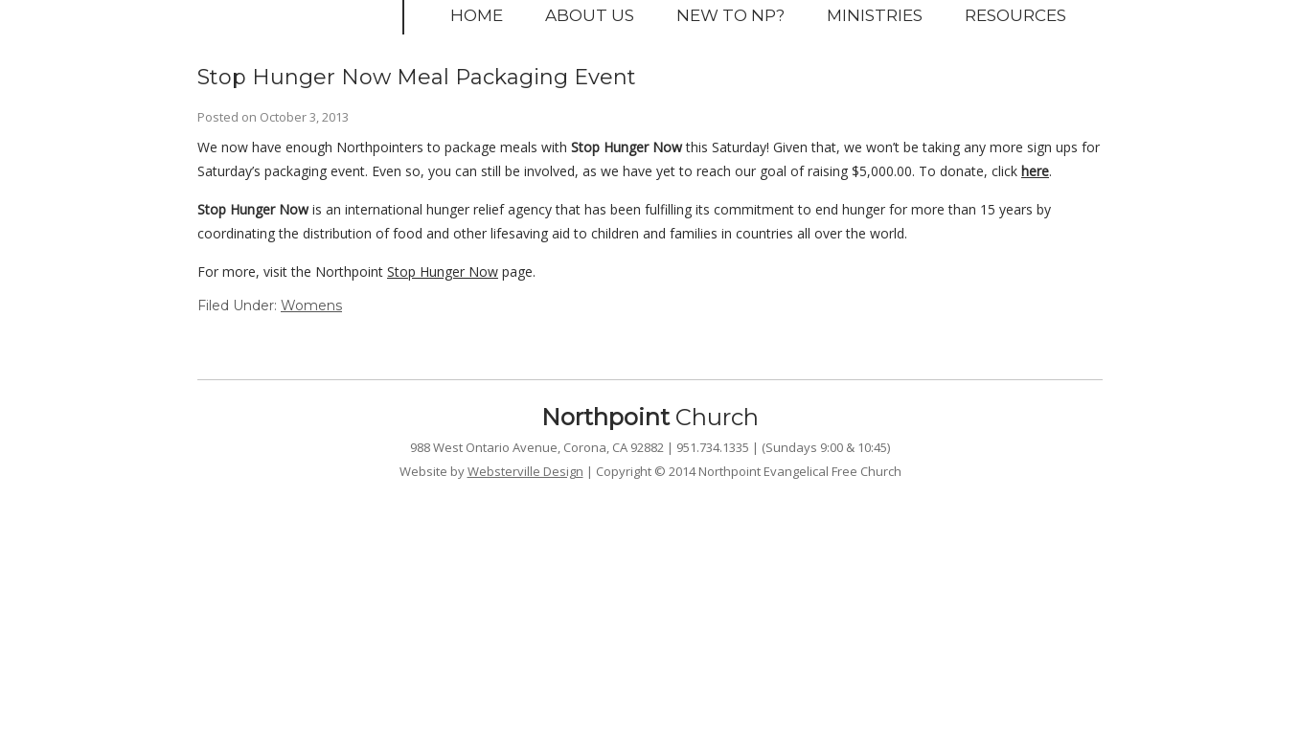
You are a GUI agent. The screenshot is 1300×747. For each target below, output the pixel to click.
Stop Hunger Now (442, 271)
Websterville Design (525, 471)
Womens (311, 305)
